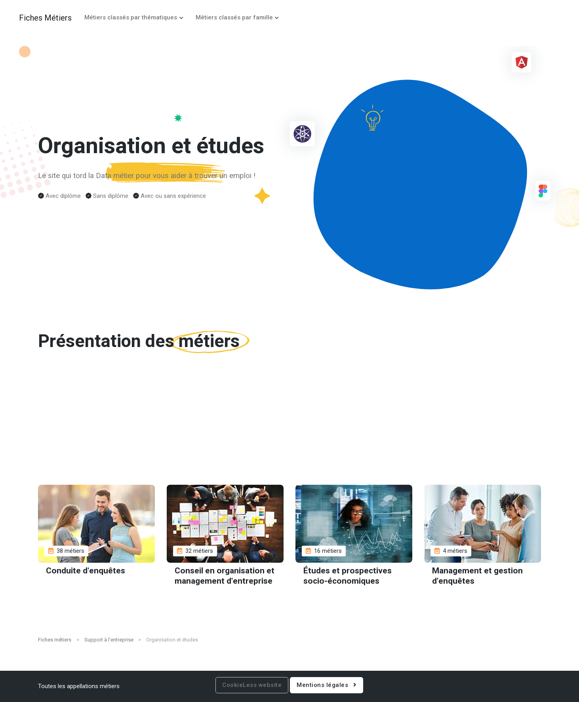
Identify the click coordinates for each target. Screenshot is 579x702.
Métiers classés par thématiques (130, 17)
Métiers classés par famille (234, 17)
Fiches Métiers (45, 18)
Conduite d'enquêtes (85, 571)
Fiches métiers (54, 640)
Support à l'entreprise (108, 640)
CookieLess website (252, 685)
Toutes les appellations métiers (79, 686)
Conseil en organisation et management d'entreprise (224, 576)
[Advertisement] (289, 425)
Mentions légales (326, 685)
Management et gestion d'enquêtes (477, 576)
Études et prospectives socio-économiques (347, 576)
